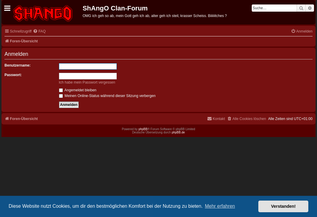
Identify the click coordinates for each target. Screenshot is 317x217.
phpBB (143, 129)
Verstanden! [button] (283, 206)
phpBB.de (178, 132)
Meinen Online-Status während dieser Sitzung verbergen (107, 96)
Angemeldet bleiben (78, 90)
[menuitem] (39, 31)
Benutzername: (17, 65)
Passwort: (13, 75)
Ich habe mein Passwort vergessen (87, 82)
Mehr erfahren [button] (220, 206)
